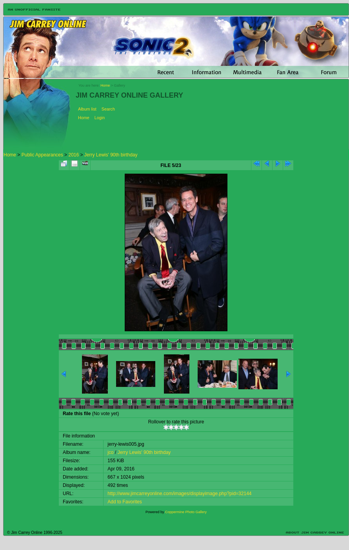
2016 (73, 155)
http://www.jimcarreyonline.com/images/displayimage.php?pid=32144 (179, 493)
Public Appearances (42, 155)
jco (110, 452)
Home (105, 85)
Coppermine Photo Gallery (186, 512)
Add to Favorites (124, 502)
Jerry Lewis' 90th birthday (111, 155)
